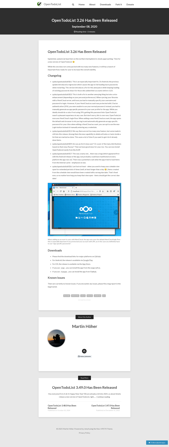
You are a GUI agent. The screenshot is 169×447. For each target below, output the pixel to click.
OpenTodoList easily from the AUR (66, 151)
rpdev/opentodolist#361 (62, 82)
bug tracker (52, 287)
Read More (84, 379)
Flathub (93, 272)
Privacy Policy (84, 440)
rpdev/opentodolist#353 (62, 132)
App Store (86, 265)
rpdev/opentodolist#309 (62, 145)
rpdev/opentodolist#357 (62, 154)
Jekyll (86, 436)
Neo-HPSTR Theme (104, 436)
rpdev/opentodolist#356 (62, 167)
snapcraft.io (95, 269)
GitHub (97, 257)
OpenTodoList (52, 4)
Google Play (88, 261)
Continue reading (103, 404)
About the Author (84, 318)
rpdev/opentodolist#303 (62, 95)
